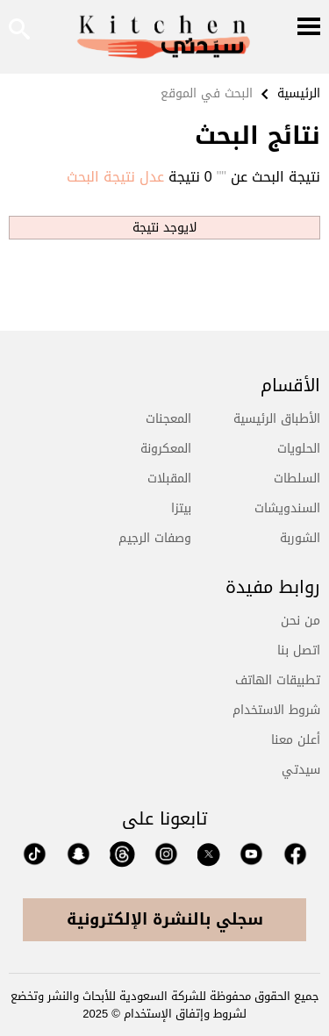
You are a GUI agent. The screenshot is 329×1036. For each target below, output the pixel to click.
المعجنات (168, 419)
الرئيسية (298, 93)
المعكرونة (165, 449)
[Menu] (308, 28)
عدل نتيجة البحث (115, 177)
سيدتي (301, 770)
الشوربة (300, 538)
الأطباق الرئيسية (276, 419)
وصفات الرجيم (154, 538)
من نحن (300, 620)
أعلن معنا (295, 740)
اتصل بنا (298, 650)
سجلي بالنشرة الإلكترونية (165, 919)
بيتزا (181, 508)
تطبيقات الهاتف (277, 680)
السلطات (297, 478)
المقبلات (169, 478)
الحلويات (298, 449)
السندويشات (287, 508)
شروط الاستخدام (276, 710)
